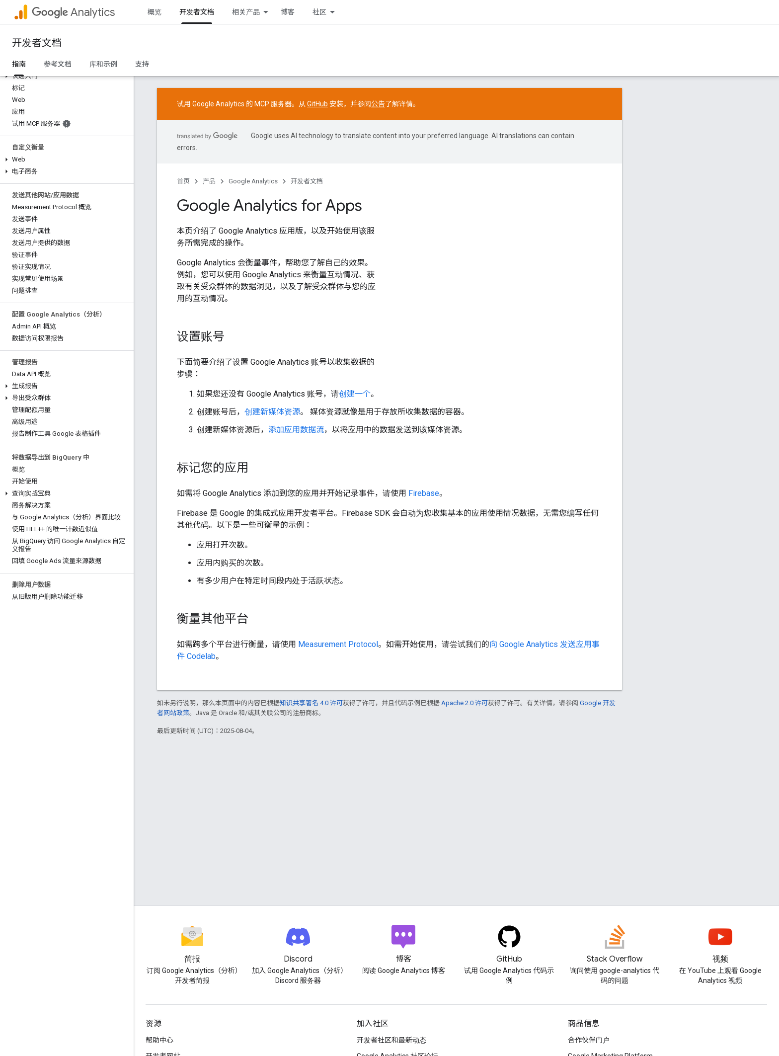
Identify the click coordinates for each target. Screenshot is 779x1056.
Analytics (73, 12)
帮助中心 (159, 1040)
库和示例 (103, 64)
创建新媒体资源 (272, 411)
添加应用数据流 (296, 429)
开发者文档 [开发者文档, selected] (196, 11)
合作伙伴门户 (589, 1040)
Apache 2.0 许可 (464, 703)
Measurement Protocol (338, 644)
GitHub (317, 104)
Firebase (423, 493)
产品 (209, 181)
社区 (319, 11)
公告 (378, 104)
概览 (154, 11)
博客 (288, 11)
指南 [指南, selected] (19, 64)
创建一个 (355, 394)
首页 (183, 181)
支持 (142, 64)
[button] (65, 76)
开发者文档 (37, 43)
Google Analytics (253, 181)
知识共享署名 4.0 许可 (311, 703)
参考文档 (58, 64)
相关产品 (246, 11)
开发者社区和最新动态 (391, 1040)
